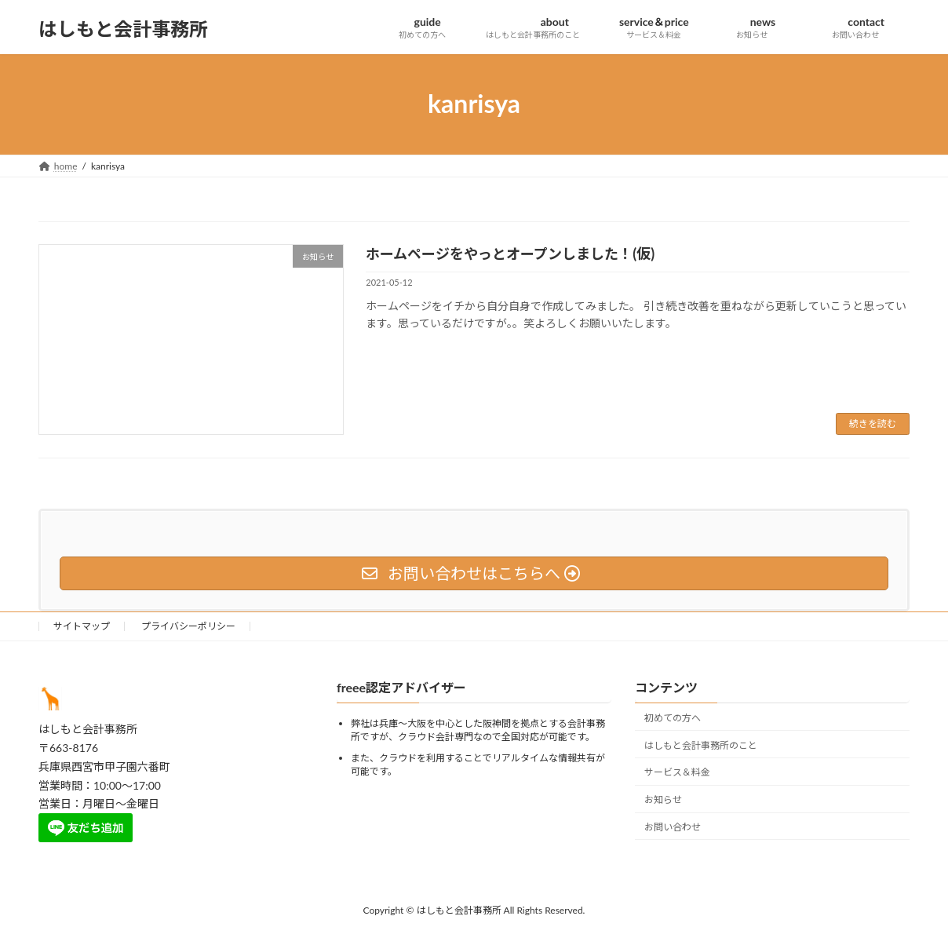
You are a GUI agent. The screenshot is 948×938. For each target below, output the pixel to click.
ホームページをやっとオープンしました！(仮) (510, 253)
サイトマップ (81, 626)
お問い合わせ (672, 827)
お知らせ (663, 799)
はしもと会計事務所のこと (700, 745)
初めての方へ (672, 718)
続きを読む (872, 423)
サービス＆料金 (677, 773)
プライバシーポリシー (188, 626)
